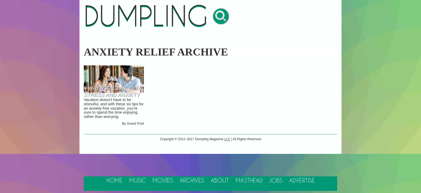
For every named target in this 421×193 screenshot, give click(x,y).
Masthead (249, 181)
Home (114, 181)
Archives (192, 181)
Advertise (302, 181)
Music (137, 181)
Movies (163, 181)
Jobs (275, 181)
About (220, 181)
